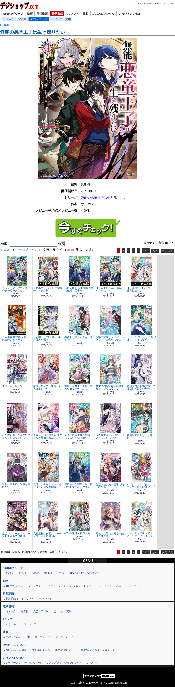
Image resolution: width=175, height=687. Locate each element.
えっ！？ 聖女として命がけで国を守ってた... (141, 338)
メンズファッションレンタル (65, 662)
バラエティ (135, 585)
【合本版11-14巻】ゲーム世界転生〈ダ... (141, 289)
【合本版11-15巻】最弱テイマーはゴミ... (110, 289)
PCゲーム (11, 624)
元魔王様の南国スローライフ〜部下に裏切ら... (47, 534)
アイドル (66, 585)
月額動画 (42, 13)
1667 (146, 250)
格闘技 (120, 585)
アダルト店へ (146, 3)
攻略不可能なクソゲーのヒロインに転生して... (110, 338)
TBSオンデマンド (16, 585)
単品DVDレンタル (65, 649)
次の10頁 (167, 250)
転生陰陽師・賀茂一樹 (77, 533)
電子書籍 (57, 13)
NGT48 (61, 573)
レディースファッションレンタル (25, 662)
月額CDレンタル (40, 649)
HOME (5, 25)
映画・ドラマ (83, 585)
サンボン (87, 204)
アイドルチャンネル (40, 598)
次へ (155, 250)
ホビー (71, 637)
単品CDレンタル (90, 649)
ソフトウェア (29, 624)
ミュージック (103, 585)
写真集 (22, 19)
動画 (30, 13)
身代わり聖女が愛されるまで (78, 338)
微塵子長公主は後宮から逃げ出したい (47, 387)
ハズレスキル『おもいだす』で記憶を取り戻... (141, 485)
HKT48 (48, 573)
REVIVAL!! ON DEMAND (83, 573)
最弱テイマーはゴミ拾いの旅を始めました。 (16, 289)
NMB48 (35, 573)
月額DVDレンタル (16, 649)
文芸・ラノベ (38, 19)
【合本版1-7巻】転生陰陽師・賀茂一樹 (47, 289)
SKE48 (22, 573)
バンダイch (36, 585)
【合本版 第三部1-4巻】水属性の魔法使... (15, 338)
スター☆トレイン (12, 386)
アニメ (52, 585)
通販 (85, 13)
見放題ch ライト (15, 598)
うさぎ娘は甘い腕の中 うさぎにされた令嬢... (110, 436)
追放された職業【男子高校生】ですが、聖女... (78, 485)
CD (28, 637)
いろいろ (92, 662)
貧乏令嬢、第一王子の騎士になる (110, 485)
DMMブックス (27, 250)
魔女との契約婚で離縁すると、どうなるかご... (110, 387)
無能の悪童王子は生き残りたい (32, 32)
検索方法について (165, 3)
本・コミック (42, 637)
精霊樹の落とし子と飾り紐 (141, 436)
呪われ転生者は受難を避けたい (16, 485)
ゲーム (59, 637)
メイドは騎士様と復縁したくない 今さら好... (78, 436)
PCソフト (73, 13)
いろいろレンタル (129, 13)
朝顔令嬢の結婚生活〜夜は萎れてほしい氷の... (141, 387)
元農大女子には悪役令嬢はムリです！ (110, 534)
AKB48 (9, 573)
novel (16, 293)
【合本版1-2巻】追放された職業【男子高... (79, 289)
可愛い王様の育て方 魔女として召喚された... (47, 436)
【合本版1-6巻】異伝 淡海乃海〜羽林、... (46, 338)
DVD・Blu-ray (13, 637)
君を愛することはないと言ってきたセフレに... (16, 436)
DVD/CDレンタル (103, 13)
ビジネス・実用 (61, 19)
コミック (8, 19)
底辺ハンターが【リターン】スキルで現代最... (16, 534)
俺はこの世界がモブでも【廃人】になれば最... (47, 485)
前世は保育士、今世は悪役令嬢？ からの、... (78, 387)
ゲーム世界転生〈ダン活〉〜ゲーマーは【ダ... (140, 534)
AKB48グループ (13, 13)
